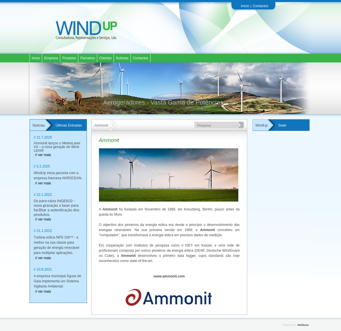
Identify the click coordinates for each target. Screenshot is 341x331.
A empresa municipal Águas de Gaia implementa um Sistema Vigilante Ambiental (57, 281)
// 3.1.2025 (42, 166)
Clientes (105, 58)
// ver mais (43, 155)
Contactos (260, 6)
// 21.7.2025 (43, 137)
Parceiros (87, 58)
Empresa (51, 58)
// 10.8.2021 (43, 269)
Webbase (303, 325)
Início (245, 6)
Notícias (122, 58)
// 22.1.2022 (43, 195)
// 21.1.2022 (43, 231)
